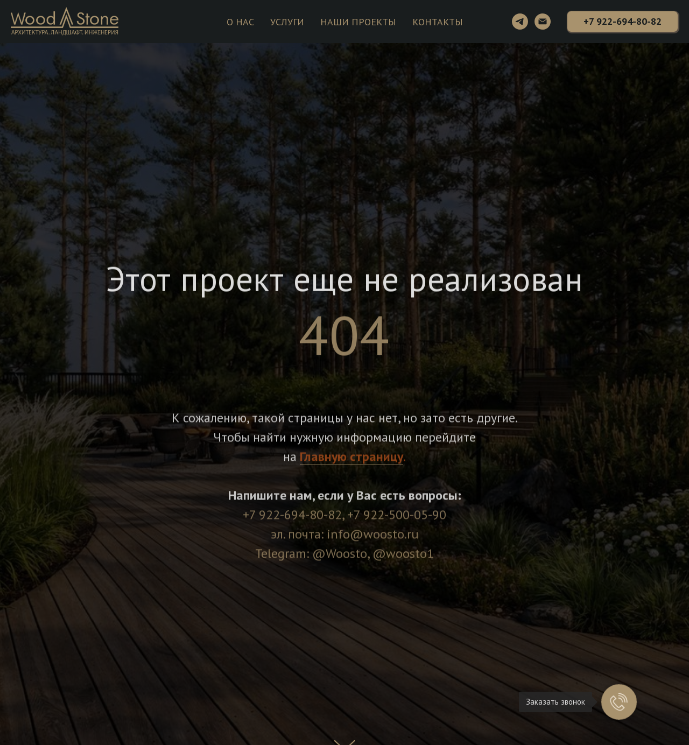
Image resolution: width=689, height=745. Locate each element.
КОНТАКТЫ (437, 22)
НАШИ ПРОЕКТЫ (358, 22)
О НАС (240, 22)
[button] (622, 21)
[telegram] (520, 21)
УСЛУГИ (287, 22)
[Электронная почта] (543, 21)
